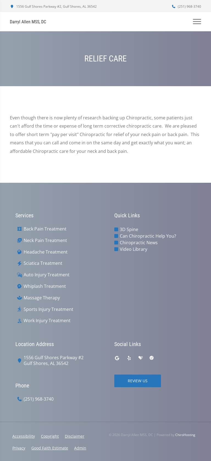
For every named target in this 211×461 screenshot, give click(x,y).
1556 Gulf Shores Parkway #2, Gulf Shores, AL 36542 (53, 6)
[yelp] (129, 358)
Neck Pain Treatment (45, 240)
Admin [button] (80, 448)
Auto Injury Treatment (47, 275)
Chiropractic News (139, 243)
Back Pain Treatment (45, 229)
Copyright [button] (50, 436)
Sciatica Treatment (43, 263)
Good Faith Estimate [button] (49, 448)
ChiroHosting (185, 434)
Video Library (133, 249)
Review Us (138, 380)
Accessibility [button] (23, 436)
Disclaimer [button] (74, 436)
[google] (117, 358)
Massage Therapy (42, 298)
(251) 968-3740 (186, 6)
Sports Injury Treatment (48, 309)
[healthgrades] (140, 358)
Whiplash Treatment (45, 286)
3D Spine (129, 229)
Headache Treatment (46, 252)
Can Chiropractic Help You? (148, 236)
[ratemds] (151, 358)
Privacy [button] (18, 448)
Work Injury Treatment (47, 321)
